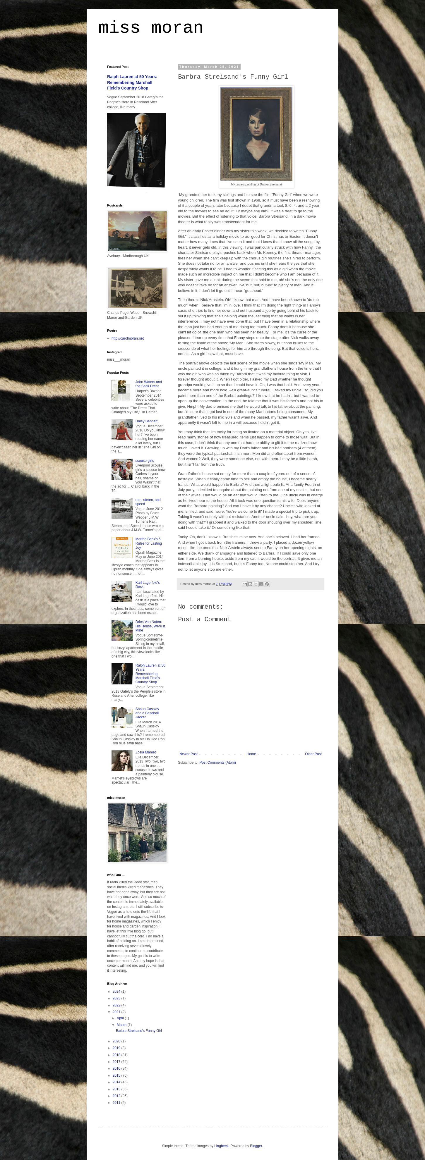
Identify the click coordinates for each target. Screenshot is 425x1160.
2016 (117, 1068)
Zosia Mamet (146, 752)
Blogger (256, 1146)
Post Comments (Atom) (217, 762)
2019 (117, 1048)
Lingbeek (221, 1146)
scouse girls (145, 461)
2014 (117, 1082)
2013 (117, 1089)
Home (251, 754)
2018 (117, 1055)
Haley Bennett (146, 421)
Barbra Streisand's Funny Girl (139, 1031)
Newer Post (188, 754)
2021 (117, 1012)
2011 (117, 1103)
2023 (117, 998)
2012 (117, 1096)
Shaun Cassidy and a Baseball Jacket (147, 713)
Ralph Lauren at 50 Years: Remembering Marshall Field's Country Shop (132, 82)
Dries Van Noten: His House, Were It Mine (150, 626)
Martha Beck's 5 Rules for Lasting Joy (149, 543)
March (122, 1025)
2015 (117, 1075)
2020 (117, 1041)
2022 (117, 1005)
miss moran (151, 28)
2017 (117, 1062)
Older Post (313, 754)
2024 (117, 991)
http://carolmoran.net (128, 338)
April (121, 1018)
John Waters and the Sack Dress (149, 384)
